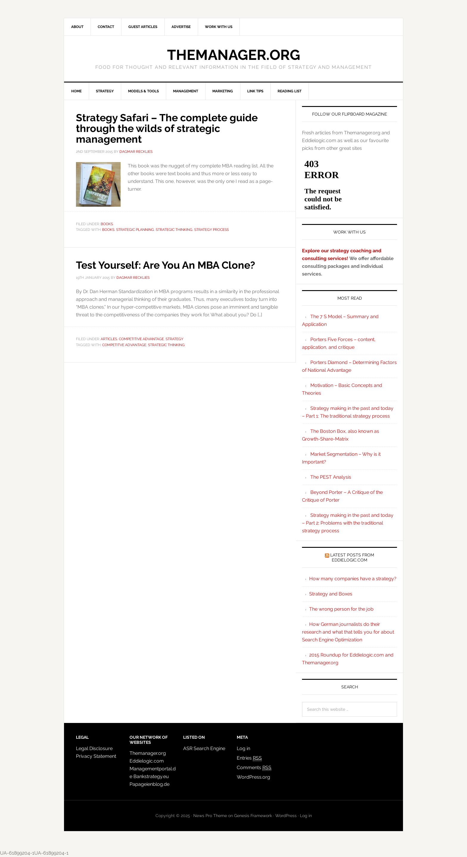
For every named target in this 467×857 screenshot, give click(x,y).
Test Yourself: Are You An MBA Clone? (171, 265)
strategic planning (135, 230)
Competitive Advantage (141, 339)
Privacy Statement (96, 756)
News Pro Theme (210, 815)
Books (107, 224)
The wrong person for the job (341, 609)
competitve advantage (124, 345)
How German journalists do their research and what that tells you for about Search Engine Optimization (348, 632)
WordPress (286, 815)
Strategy (174, 339)
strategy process (211, 230)
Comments (254, 768)
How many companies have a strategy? (352, 578)
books (108, 230)
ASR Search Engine (204, 748)
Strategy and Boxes (330, 594)
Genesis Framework (253, 815)
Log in (243, 748)
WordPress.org (253, 777)
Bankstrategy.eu (151, 776)
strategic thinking (174, 230)
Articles (109, 339)
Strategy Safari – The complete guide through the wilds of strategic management (172, 128)
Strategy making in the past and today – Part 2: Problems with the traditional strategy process (347, 523)
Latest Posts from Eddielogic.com (352, 557)
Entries (249, 758)
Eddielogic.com (147, 761)
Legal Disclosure (94, 748)
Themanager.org (233, 54)
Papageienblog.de (149, 784)
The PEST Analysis (330, 477)
